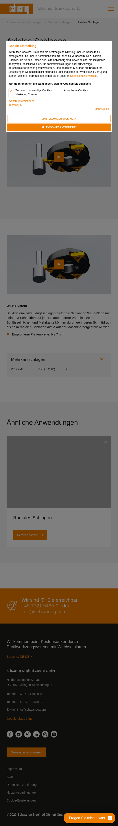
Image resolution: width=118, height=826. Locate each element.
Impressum (15, 105)
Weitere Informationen (22, 101)
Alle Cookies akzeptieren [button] (59, 127)
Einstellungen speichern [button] (59, 118)
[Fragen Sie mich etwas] (103, 818)
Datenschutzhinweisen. (83, 75)
